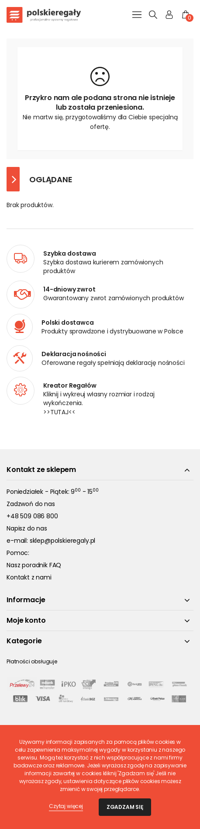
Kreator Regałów (70, 385)
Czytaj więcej (66, 806)
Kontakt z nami (29, 577)
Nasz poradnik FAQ (34, 565)
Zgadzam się (125, 807)
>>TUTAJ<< (59, 412)
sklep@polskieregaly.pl (62, 540)
